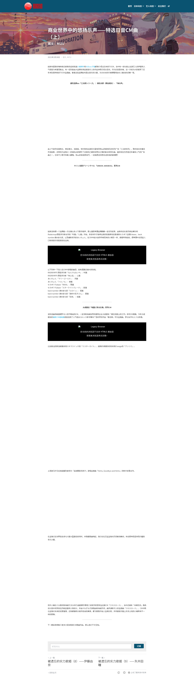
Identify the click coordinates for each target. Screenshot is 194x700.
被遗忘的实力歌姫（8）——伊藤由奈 (70, 663)
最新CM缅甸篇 (58, 317)
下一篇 (101, 657)
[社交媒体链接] (169, 6)
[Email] (124, 672)
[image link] (33, 6)
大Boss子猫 (90, 66)
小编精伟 (80, 66)
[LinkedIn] (118, 672)
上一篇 (51, 657)
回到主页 (52, 672)
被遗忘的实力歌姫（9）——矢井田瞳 (120, 663)
